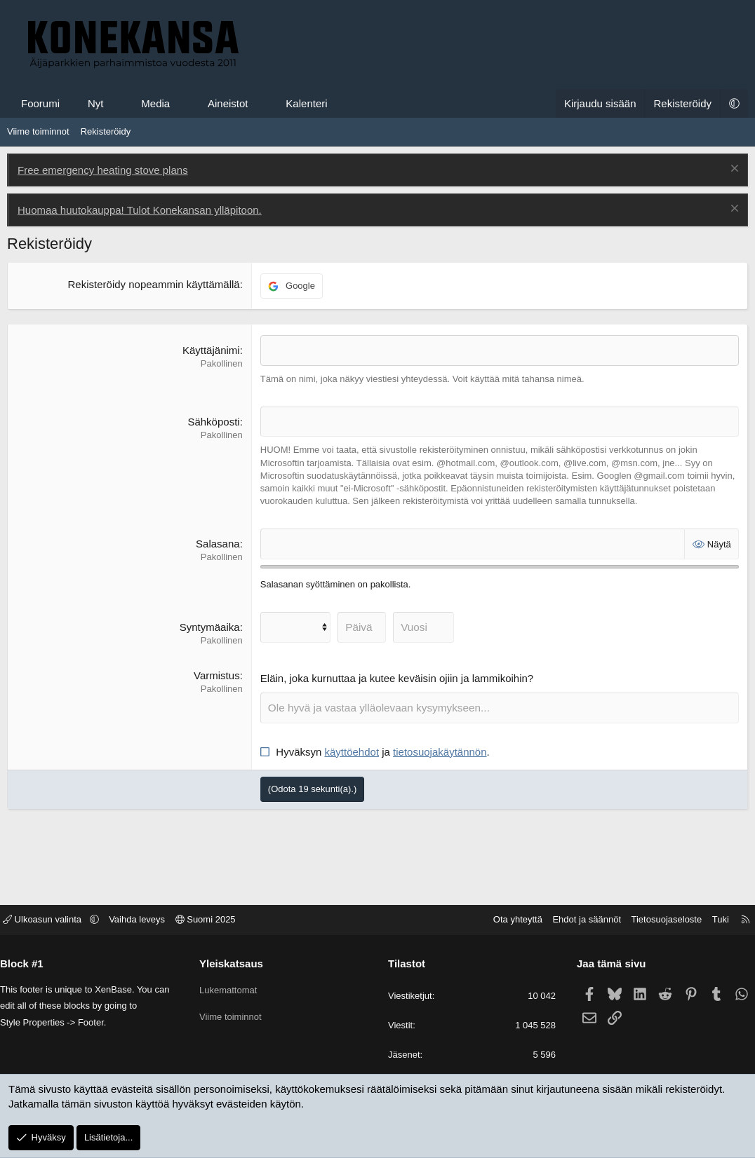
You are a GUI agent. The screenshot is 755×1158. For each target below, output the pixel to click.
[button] (116, 103)
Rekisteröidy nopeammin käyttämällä (154, 284)
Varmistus (217, 675)
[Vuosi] (421, 626)
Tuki (710, 920)
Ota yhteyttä (507, 920)
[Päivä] (360, 626)
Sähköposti (213, 422)
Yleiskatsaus (237, 964)
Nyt (96, 103)
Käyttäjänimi (211, 350)
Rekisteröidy (106, 131)
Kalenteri (306, 103)
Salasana (218, 543)
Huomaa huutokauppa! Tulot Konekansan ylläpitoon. (140, 210)
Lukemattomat (233, 988)
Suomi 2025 (216, 920)
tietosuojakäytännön (439, 750)
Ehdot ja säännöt (576, 920)
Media (155, 103)
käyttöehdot (352, 750)
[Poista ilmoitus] (733, 170)
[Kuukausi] (294, 626)
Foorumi (40, 103)
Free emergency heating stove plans (103, 170)
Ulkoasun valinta (54, 920)
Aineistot (228, 103)
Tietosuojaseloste (656, 920)
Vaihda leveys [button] (147, 920)
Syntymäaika (210, 626)
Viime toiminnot (38, 131)
